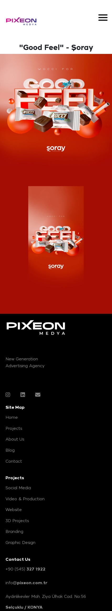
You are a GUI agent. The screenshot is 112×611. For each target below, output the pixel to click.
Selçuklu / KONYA (24, 607)
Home (12, 417)
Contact (14, 461)
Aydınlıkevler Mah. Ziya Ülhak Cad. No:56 (46, 596)
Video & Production (25, 498)
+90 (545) (25, 569)
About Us (15, 439)
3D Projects (17, 520)
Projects (14, 428)
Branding (14, 531)
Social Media (18, 487)
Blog (10, 450)
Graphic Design (20, 542)
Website (14, 509)
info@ (26, 582)
